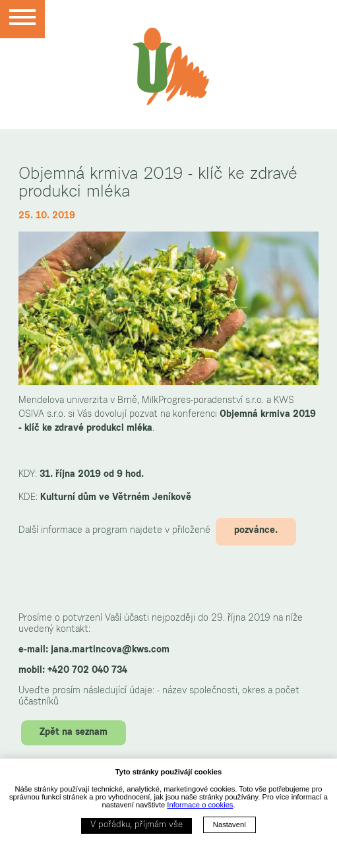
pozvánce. (256, 531)
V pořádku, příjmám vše (136, 825)
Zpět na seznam (73, 732)
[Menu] (22, 19)
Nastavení (229, 824)
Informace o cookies (200, 805)
